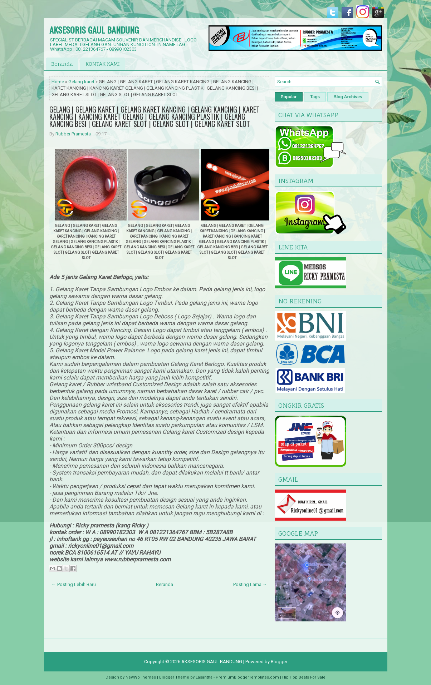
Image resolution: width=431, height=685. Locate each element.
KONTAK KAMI (102, 64)
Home (58, 81)
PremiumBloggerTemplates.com (247, 677)
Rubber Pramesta (73, 133)
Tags (315, 96)
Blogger (279, 661)
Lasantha (204, 677)
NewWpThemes (141, 677)
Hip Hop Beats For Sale (303, 677)
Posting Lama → (250, 584)
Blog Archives (347, 96)
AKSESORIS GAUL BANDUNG (94, 29)
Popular (289, 96)
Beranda (62, 64)
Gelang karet (81, 81)
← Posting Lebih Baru (74, 584)
